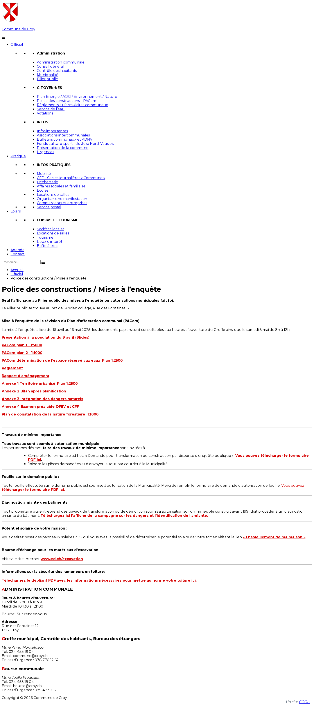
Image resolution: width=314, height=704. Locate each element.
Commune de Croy (18, 29)
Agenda (17, 250)
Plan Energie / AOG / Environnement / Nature (77, 96)
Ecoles (42, 190)
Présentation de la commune (62, 148)
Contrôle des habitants (57, 71)
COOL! (304, 702)
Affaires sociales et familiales (61, 186)
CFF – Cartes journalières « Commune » (71, 178)
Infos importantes (52, 131)
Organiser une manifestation (62, 199)
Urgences (45, 152)
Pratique (18, 156)
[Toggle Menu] (3, 38)
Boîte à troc (47, 246)
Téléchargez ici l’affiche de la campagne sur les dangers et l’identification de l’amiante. (124, 515)
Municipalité (47, 75)
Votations (45, 113)
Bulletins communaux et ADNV (64, 139)
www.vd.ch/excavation (62, 559)
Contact (18, 254)
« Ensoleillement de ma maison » (274, 537)
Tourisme (45, 237)
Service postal (49, 207)
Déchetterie (47, 182)
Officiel (17, 44)
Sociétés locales (50, 229)
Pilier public (47, 79)
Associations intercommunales (63, 135)
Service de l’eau (51, 109)
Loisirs (16, 211)
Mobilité (44, 174)
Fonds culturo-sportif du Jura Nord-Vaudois (75, 144)
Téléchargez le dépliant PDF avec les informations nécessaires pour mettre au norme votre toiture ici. (99, 580)
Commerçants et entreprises (62, 203)
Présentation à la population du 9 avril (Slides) (46, 337)
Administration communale (60, 62)
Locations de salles (53, 194)
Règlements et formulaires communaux (72, 105)
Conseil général (50, 66)
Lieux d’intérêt (49, 242)
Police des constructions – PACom (66, 101)
